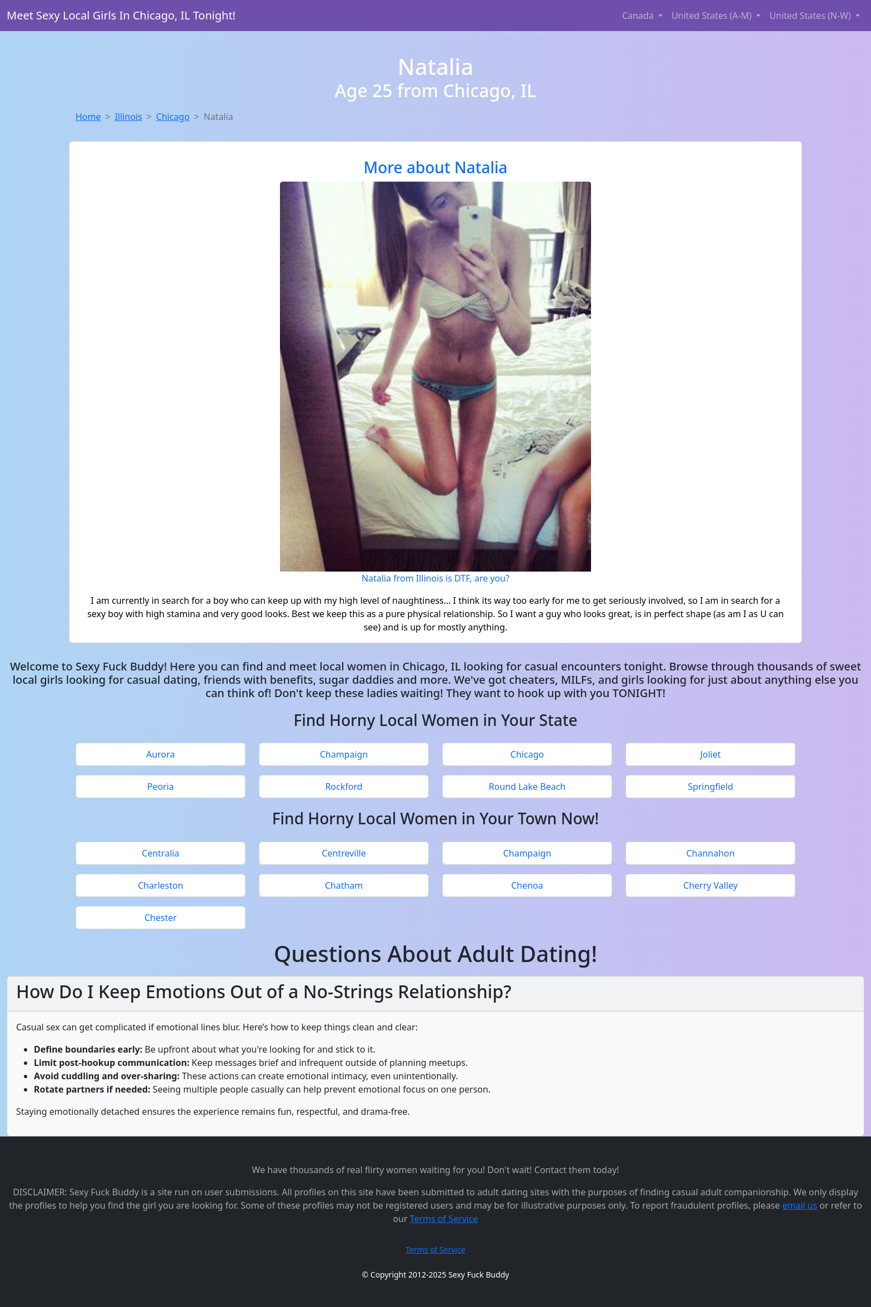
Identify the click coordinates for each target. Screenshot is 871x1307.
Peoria (160, 786)
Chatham (344, 885)
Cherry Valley (710, 885)
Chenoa (527, 885)
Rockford (343, 786)
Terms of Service (444, 1219)
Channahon (710, 853)
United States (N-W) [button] (811, 15)
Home (88, 117)
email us (799, 1205)
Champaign (344, 754)
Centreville (344, 853)
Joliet (710, 754)
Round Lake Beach (527, 786)
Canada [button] (639, 15)
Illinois (128, 117)
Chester (160, 918)
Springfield (710, 786)
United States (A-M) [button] (713, 15)
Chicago (172, 117)
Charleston (160, 885)
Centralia (160, 853)
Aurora (160, 754)
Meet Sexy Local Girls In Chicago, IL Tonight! (121, 15)
